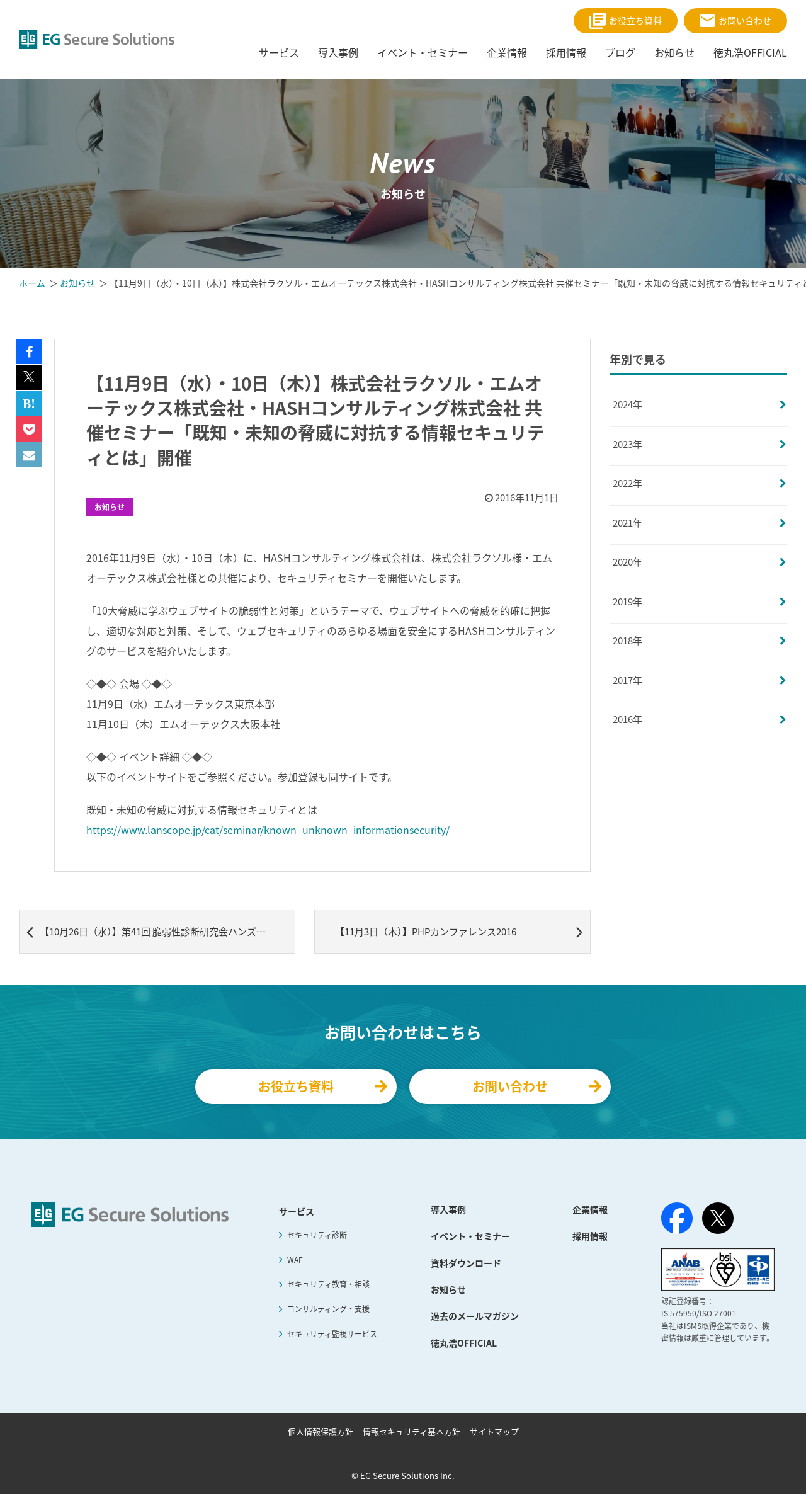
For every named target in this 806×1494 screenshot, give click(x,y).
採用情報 (590, 1235)
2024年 (627, 404)
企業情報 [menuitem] (507, 52)
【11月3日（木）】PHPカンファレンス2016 (459, 931)
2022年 (627, 483)
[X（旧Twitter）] (718, 1218)
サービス (296, 1211)
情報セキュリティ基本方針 (411, 1431)
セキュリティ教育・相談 (328, 1284)
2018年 (627, 640)
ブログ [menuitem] (620, 52)
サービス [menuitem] (279, 52)
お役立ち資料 (625, 21)
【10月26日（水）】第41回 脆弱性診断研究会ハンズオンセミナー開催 (160, 931)
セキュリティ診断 (317, 1235)
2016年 (627, 719)
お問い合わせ (735, 20)
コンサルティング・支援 (328, 1308)
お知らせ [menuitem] (674, 52)
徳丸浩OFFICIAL (464, 1343)
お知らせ (109, 507)
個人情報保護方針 (320, 1431)
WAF (295, 1259)
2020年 (627, 562)
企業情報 (590, 1209)
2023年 (627, 444)
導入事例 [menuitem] (338, 52)
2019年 (627, 601)
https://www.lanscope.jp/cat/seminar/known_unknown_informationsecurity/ (268, 829)
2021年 (627, 523)
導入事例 (448, 1209)
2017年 (627, 680)
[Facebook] (677, 1220)
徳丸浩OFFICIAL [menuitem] (750, 52)
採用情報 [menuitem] (566, 52)
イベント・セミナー (470, 1235)
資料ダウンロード (466, 1263)
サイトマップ (494, 1431)
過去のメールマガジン (475, 1315)
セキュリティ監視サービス (332, 1334)
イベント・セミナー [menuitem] (422, 52)
